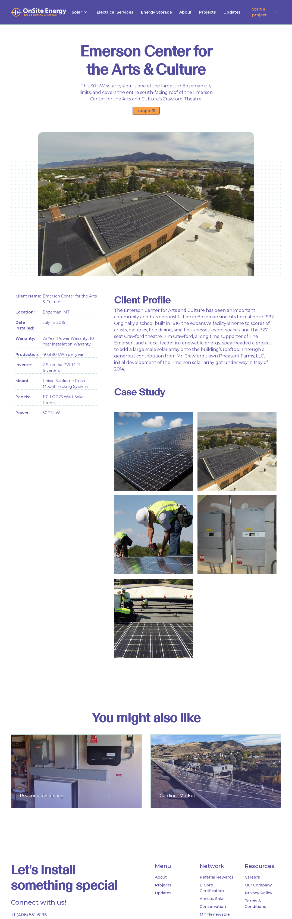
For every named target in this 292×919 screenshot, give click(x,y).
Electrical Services (115, 12)
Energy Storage (156, 12)
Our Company (258, 885)
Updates (232, 12)
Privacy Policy (258, 893)
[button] (79, 12)
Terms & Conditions (255, 903)
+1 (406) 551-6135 (29, 914)
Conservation (213, 906)
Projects (207, 12)
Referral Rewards (217, 877)
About (185, 12)
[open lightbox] (153, 451)
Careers (252, 877)
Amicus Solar (212, 898)
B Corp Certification (212, 888)
